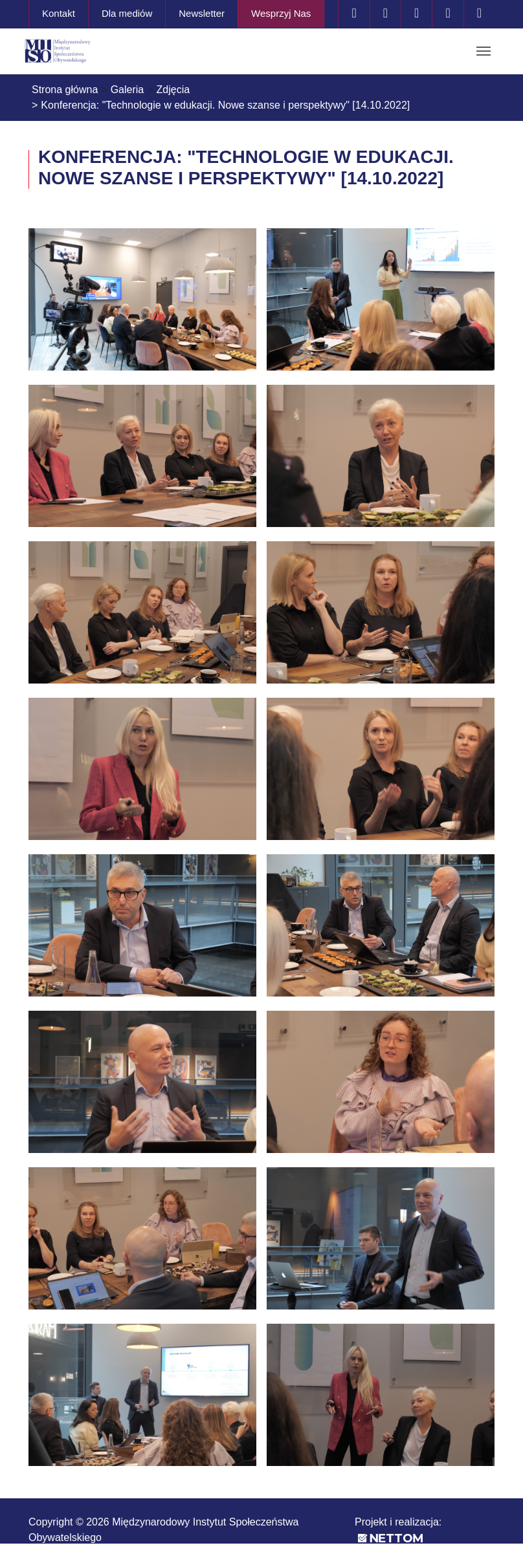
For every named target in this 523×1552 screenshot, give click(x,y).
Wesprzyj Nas (281, 13)
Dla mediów (127, 13)
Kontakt (58, 13)
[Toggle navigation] (484, 51)
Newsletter (202, 13)
